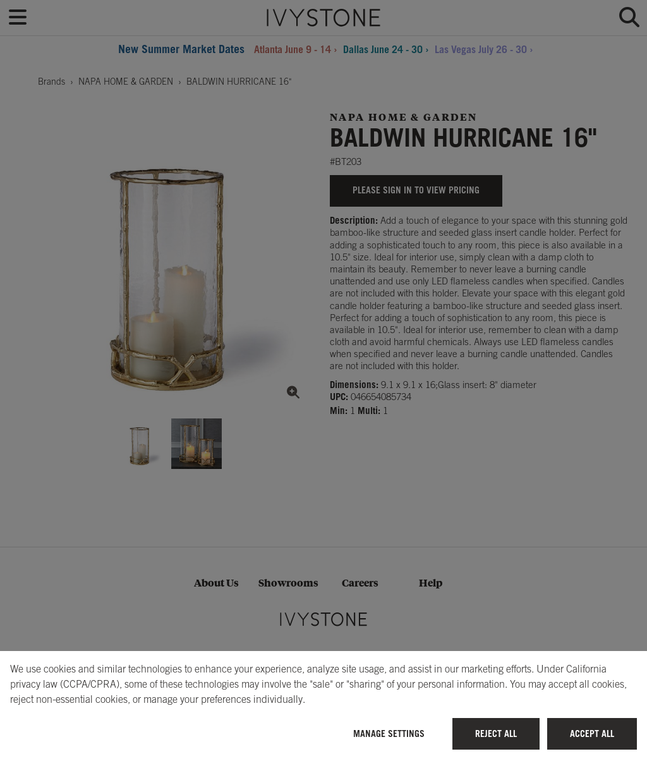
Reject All (496, 733)
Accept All (592, 733)
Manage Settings (389, 733)
